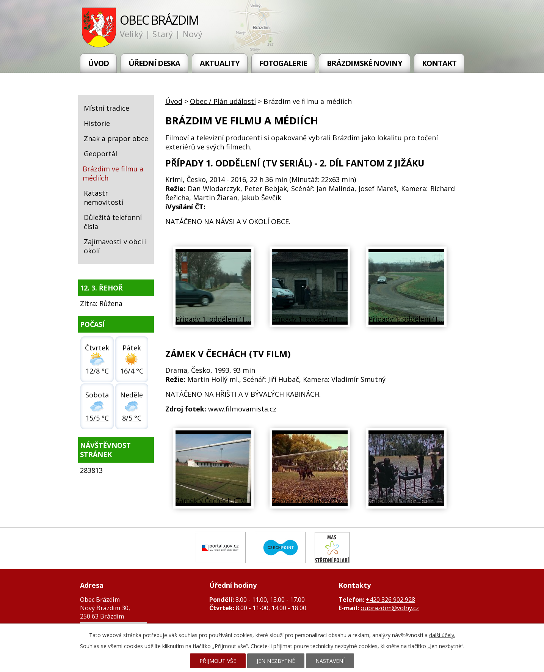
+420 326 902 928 (390, 599)
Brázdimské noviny (364, 63)
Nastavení (330, 660)
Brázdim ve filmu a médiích (113, 173)
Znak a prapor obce (116, 138)
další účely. (442, 635)
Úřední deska (154, 63)
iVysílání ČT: (185, 206)
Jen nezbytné (276, 660)
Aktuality (220, 63)
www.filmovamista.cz (242, 408)
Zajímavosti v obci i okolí (115, 246)
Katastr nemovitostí (103, 197)
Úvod (98, 63)
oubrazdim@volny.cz (390, 608)
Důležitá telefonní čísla (113, 222)
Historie (97, 123)
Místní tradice (106, 108)
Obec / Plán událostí (223, 101)
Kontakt (439, 63)
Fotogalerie (283, 63)
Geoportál (100, 153)
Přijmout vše (217, 660)
